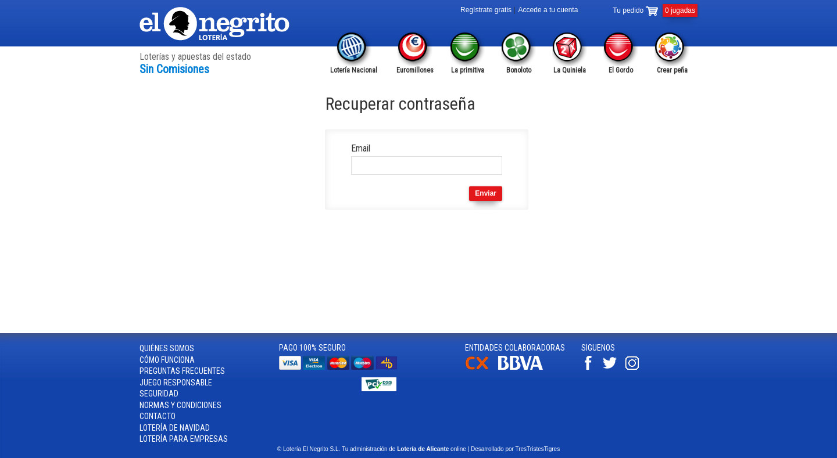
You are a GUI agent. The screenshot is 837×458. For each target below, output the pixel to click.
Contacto (158, 416)
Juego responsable (176, 382)
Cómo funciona (167, 360)
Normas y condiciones (180, 405)
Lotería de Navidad (175, 427)
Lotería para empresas (184, 438)
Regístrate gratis (486, 10)
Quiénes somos (167, 348)
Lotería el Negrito (215, 24)
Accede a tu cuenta (548, 10)
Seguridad (159, 393)
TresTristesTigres (537, 449)
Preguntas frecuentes (182, 371)
